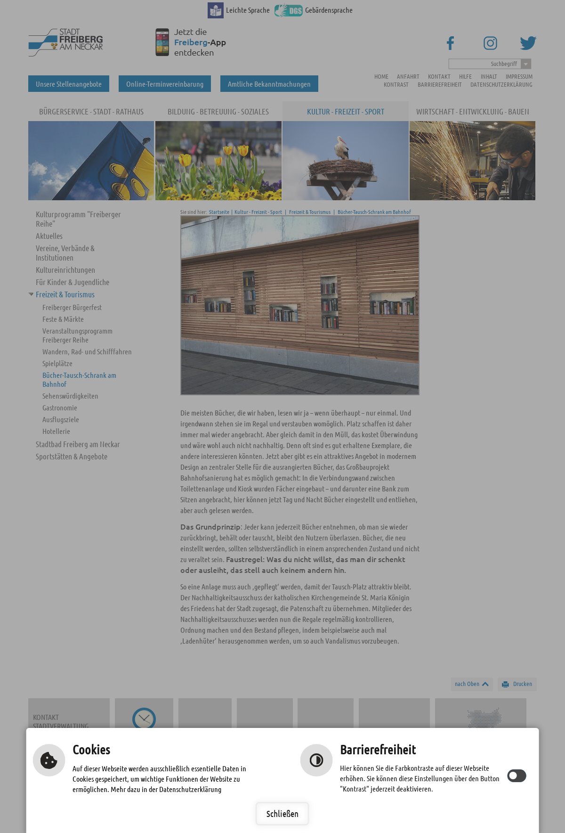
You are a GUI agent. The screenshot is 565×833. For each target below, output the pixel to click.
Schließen (282, 813)
